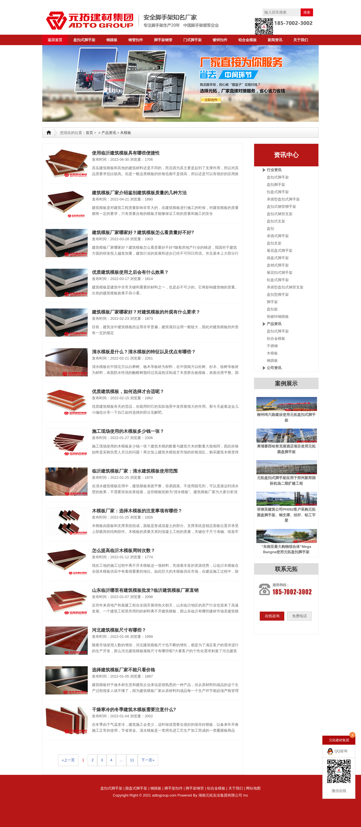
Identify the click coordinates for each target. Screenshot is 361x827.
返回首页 (55, 40)
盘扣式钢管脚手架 (281, 206)
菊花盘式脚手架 (279, 250)
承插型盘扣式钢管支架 (285, 287)
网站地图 (253, 788)
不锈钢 (272, 346)
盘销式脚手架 (278, 265)
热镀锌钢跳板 (278, 316)
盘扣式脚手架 (84, 40)
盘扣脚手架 (276, 184)
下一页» (147, 760)
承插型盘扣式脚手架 (283, 199)
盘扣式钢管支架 (279, 214)
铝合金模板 (247, 40)
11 (132, 760)
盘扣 (270, 228)
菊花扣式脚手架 (279, 272)
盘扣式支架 (276, 221)
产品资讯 (109, 133)
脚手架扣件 (173, 788)
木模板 (125, 133)
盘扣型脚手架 (278, 294)
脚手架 (272, 302)
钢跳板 (272, 360)
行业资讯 (274, 170)
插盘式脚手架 (278, 258)
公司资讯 (274, 368)
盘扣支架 (274, 243)
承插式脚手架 (278, 236)
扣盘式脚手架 (278, 192)
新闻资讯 (275, 40)
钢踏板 (111, 40)
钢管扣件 (135, 40)
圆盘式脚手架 (136, 788)
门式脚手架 (192, 40)
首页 (89, 133)
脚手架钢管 (163, 40)
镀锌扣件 (220, 40)
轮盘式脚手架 (278, 280)
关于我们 (300, 40)
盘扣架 (272, 309)
